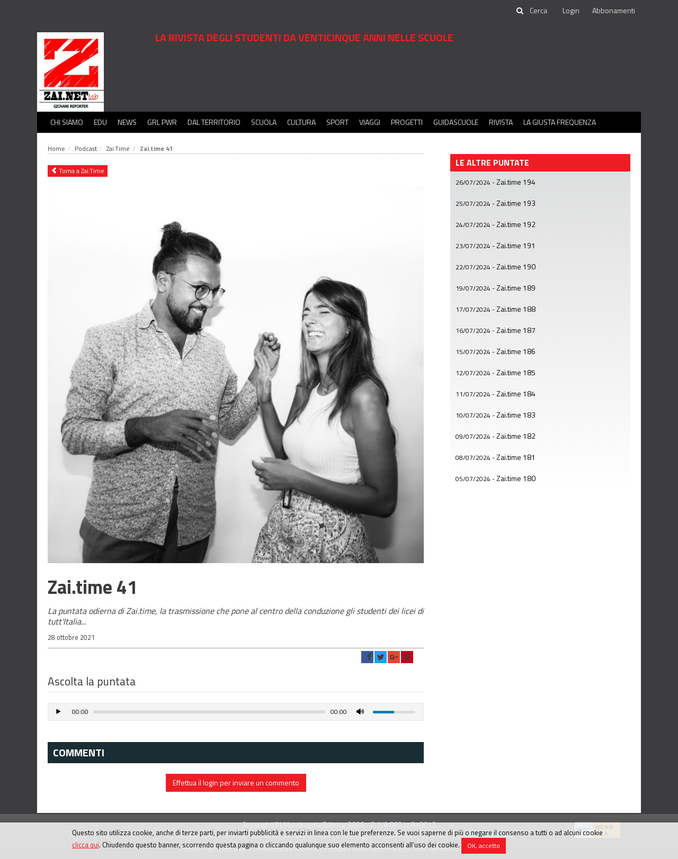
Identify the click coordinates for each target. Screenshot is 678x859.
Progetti (407, 122)
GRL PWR (162, 122)
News (127, 122)
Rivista (501, 122)
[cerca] (539, 10)
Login (571, 10)
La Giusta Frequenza (559, 122)
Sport (337, 122)
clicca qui (85, 844)
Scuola (263, 122)
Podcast (86, 148)
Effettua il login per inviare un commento (236, 782)
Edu (100, 122)
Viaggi (369, 122)
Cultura (301, 122)
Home (56, 148)
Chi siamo (66, 122)
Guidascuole (455, 122)
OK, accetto (483, 845)
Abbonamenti (613, 10)
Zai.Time (118, 148)
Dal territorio (214, 122)
